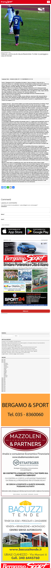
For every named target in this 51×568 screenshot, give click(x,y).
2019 (4, 382)
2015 (4, 387)
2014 (4, 388)
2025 (4, 360)
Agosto (5, 368)
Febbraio (5, 375)
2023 (4, 378)
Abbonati (25, 311)
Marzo (5, 374)
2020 (4, 381)
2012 (4, 391)
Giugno (5, 370)
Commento (4, 206)
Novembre (6, 364)
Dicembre (6, 363)
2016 (4, 386)
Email (2, 219)
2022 (4, 379)
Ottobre (5, 365)
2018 (4, 384)
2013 (4, 390)
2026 (4, 359)
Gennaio (5, 376)
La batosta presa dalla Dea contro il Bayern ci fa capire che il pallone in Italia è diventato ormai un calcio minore (19, 349)
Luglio (5, 369)
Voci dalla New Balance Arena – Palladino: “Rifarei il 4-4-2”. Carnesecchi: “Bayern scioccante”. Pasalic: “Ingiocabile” (19, 351)
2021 (4, 380)
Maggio (5, 371)
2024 (4, 362)
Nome (2, 214)
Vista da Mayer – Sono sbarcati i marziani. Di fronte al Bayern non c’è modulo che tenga (16, 352)
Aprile (5, 373)
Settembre (6, 367)
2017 (4, 385)
